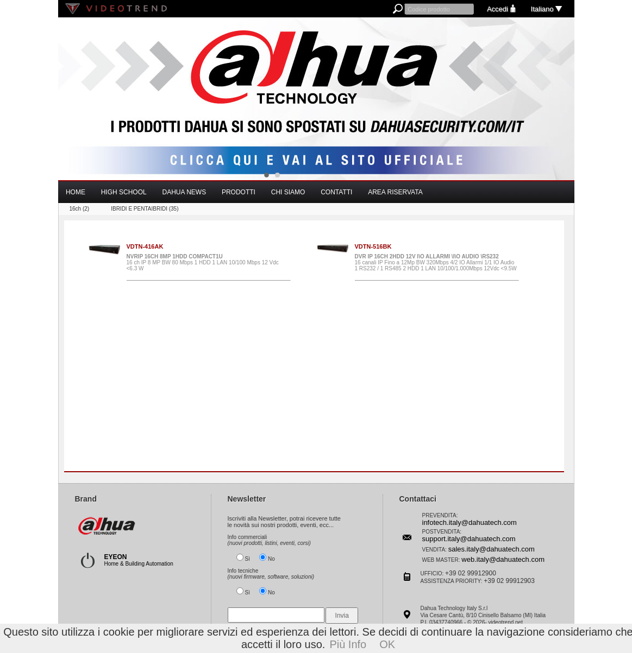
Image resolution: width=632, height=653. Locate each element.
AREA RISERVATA (395, 192)
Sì (247, 559)
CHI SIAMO (288, 192)
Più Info (347, 644)
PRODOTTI (238, 192)
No (271, 559)
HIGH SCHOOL (124, 192)
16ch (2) (80, 209)
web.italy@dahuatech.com (503, 559)
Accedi (502, 9)
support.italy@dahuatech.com (469, 539)
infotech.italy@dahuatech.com (469, 522)
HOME (75, 192)
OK (387, 644)
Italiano (547, 9)
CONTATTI (336, 192)
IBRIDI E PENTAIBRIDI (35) (144, 209)
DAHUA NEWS (184, 192)
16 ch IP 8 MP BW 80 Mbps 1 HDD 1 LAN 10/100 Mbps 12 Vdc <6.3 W (208, 262)
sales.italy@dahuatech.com (491, 549)
